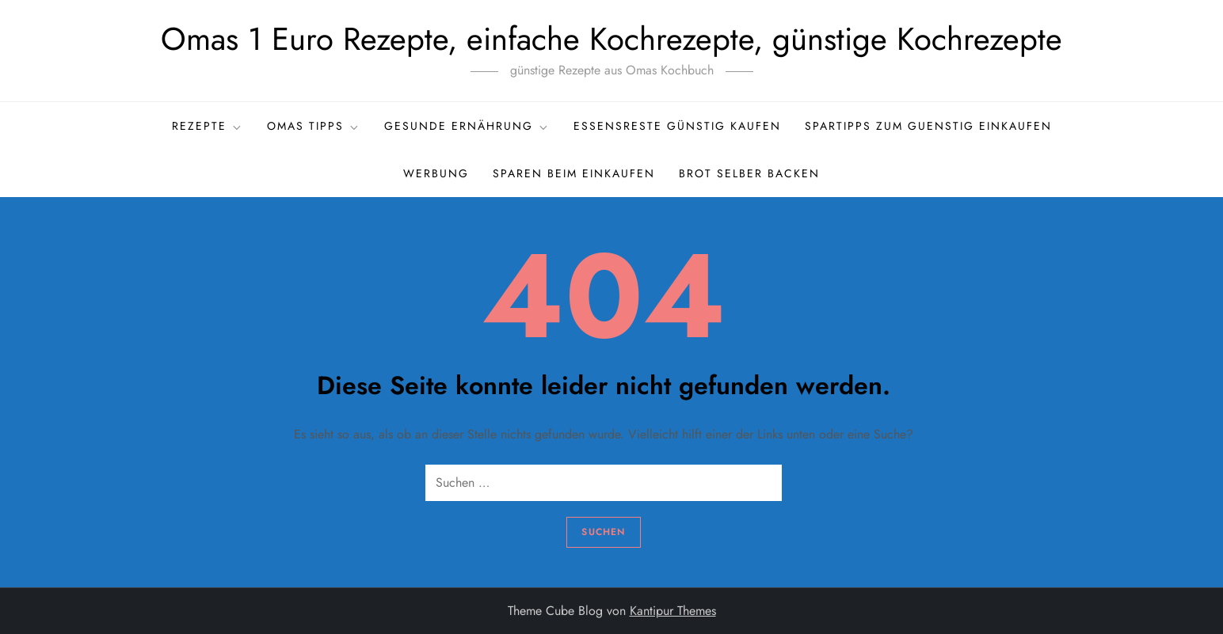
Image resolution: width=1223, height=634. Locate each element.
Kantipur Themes (673, 611)
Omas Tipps (313, 126)
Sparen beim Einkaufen (574, 173)
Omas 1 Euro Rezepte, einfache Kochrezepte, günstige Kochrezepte (611, 39)
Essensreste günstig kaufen (677, 126)
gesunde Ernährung (467, 126)
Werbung (436, 173)
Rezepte (207, 126)
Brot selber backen (749, 173)
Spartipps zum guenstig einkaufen (928, 126)
